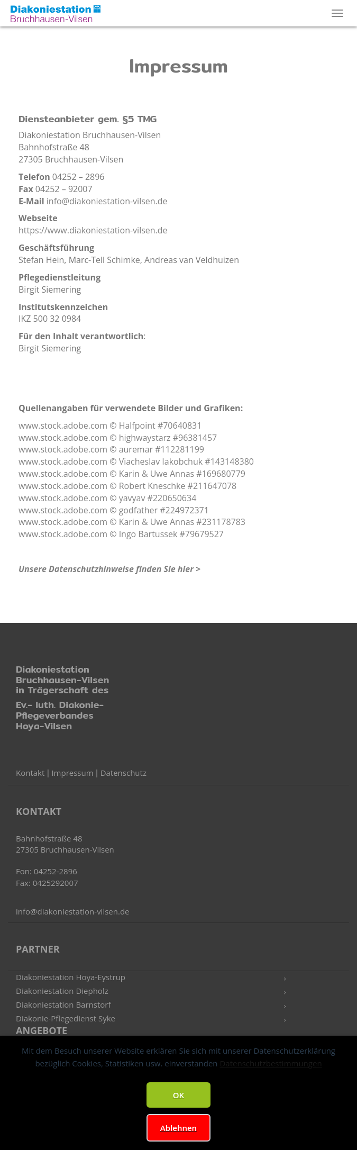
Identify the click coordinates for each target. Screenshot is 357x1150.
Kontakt (30, 772)
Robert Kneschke (152, 486)
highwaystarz (146, 437)
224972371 (187, 510)
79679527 (204, 534)
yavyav (133, 498)
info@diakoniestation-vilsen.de (107, 201)
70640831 (182, 425)
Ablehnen (178, 1127)
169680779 (223, 473)
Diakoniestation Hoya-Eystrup (70, 977)
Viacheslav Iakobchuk (162, 461)
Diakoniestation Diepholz (62, 990)
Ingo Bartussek (149, 534)
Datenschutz (123, 772)
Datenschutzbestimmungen (270, 1063)
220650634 (174, 498)
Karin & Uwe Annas (158, 473)
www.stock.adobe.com (63, 425)
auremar (137, 449)
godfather (139, 510)
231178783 (223, 522)
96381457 (197, 437)
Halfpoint (138, 425)
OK (178, 1095)
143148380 (232, 461)
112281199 (182, 449)
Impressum (72, 772)
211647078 (214, 486)
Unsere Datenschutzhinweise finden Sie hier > (109, 569)
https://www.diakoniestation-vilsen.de (93, 230)
